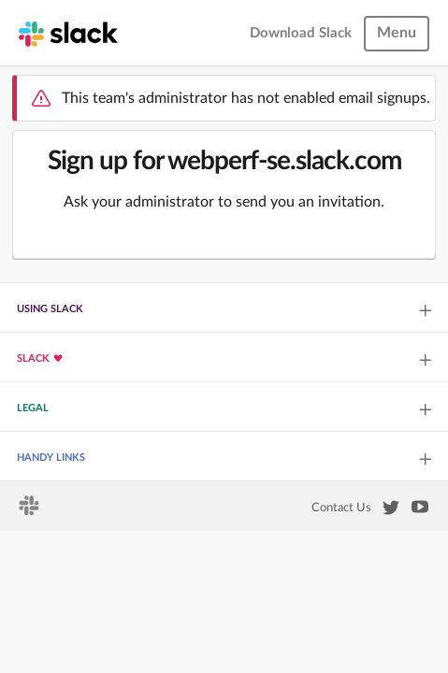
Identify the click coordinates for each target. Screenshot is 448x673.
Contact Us (341, 507)
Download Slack (301, 33)
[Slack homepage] (68, 33)
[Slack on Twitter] (391, 511)
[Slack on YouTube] (420, 510)
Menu (396, 32)
